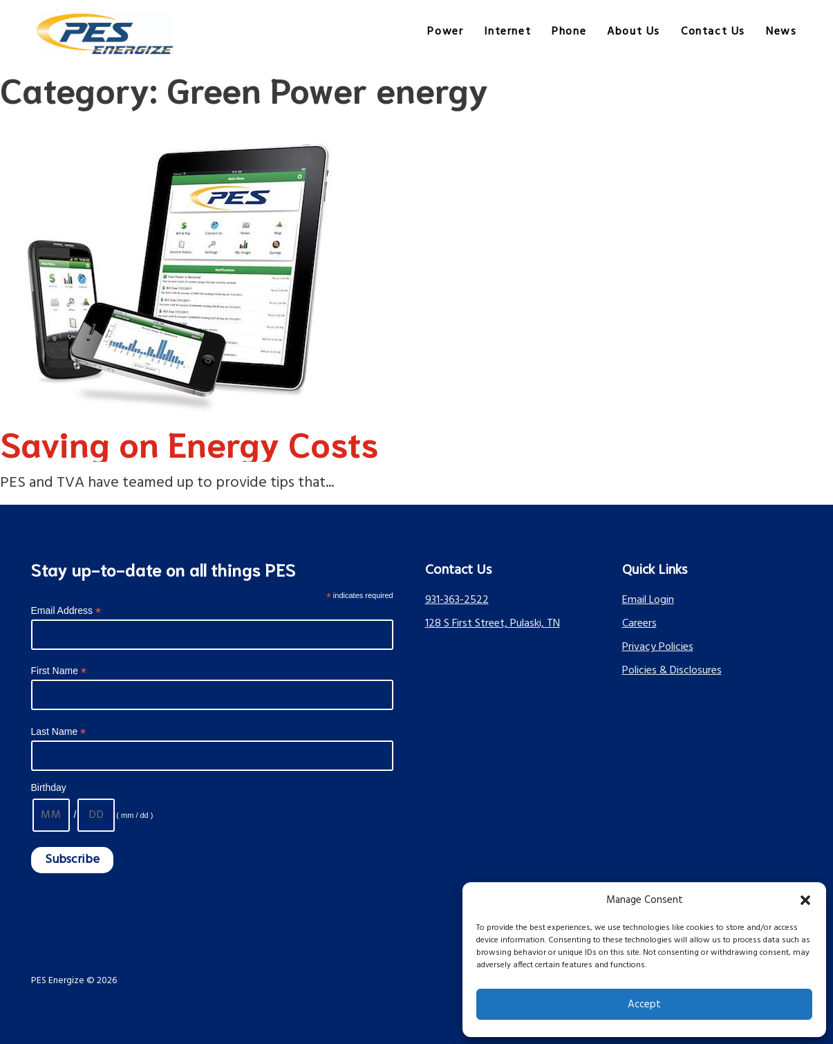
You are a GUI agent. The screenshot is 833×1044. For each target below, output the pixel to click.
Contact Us (713, 32)
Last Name (58, 731)
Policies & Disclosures (672, 671)
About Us (633, 32)
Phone (569, 32)
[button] (805, 900)
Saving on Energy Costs (189, 442)
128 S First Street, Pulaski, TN (492, 624)
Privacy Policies (657, 647)
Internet (507, 32)
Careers (639, 624)
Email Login (648, 600)
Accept (644, 1004)
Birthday (48, 787)
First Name (59, 671)
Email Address (66, 610)
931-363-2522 (457, 600)
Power (445, 32)
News (781, 32)
